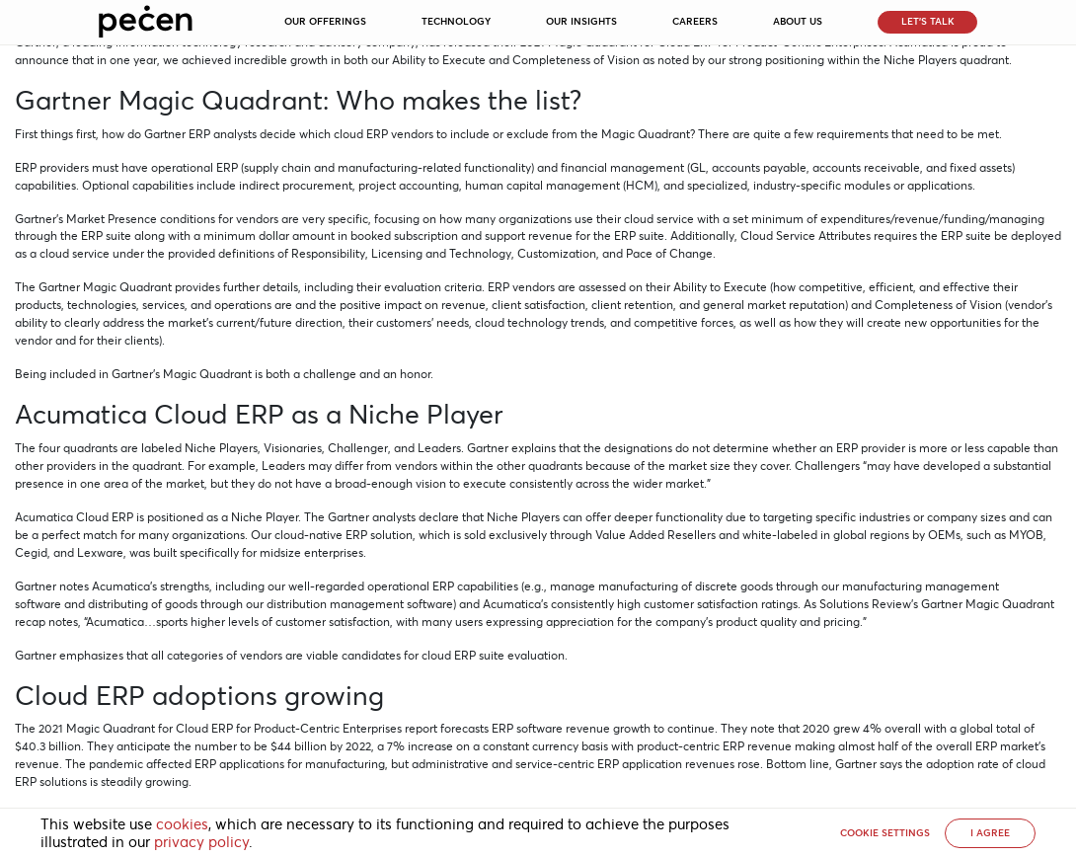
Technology (456, 21)
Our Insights (581, 21)
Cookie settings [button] (885, 832)
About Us (797, 21)
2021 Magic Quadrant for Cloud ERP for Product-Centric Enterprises (220, 728)
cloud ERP (361, 133)
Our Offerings (325, 21)
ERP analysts (223, 133)
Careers (695, 21)
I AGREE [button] (990, 832)
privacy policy (201, 842)
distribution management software (360, 603)
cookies (182, 824)
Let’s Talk (928, 21)
